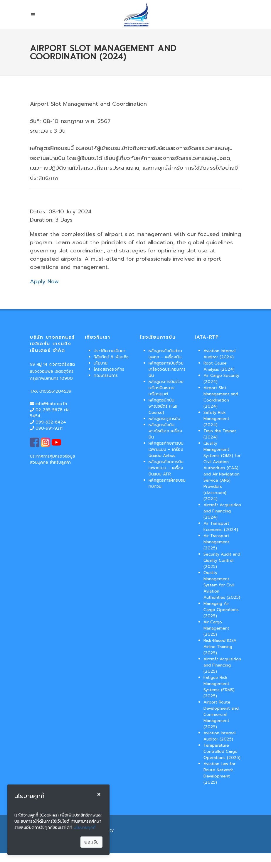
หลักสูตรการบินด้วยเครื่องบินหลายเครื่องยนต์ (166, 388)
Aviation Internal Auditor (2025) (219, 736)
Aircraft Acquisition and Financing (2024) (222, 511)
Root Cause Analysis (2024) (219, 366)
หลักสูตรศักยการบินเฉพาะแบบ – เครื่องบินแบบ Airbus (166, 449)
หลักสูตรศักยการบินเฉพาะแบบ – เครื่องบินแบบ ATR (166, 468)
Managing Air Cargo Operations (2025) (221, 609)
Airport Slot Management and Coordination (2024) (220, 397)
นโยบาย (100, 363)
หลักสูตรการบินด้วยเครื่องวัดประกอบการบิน (167, 369)
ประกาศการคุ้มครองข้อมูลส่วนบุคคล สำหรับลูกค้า (52, 459)
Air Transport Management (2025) (216, 542)
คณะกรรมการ (106, 375)
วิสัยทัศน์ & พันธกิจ (111, 357)
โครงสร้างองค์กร (109, 369)
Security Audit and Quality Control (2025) (221, 560)
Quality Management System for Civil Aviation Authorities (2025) (221, 585)
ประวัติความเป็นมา (109, 351)
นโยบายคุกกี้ (84, 827)
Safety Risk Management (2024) (216, 418)
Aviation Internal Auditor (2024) (219, 354)
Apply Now (44, 281)
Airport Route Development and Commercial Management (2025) (221, 714)
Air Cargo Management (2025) (216, 628)
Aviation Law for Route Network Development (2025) (219, 773)
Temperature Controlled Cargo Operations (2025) (221, 751)
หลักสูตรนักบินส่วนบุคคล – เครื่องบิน (165, 354)
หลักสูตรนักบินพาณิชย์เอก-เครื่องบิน (165, 431)
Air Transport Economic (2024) (220, 526)
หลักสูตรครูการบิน (164, 419)
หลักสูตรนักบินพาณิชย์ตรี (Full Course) (163, 406)
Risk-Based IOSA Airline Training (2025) (219, 646)
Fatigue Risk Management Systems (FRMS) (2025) (219, 686)
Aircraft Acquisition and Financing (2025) (222, 665)
